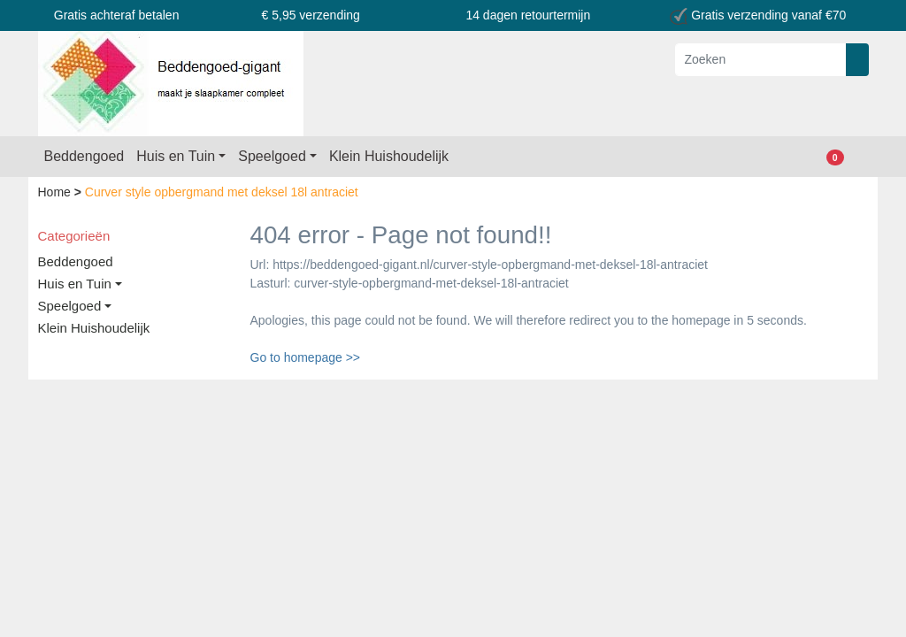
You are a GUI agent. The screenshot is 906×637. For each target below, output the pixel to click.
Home (56, 192)
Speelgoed (272, 156)
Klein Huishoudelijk (389, 156)
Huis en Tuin (175, 156)
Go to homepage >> (305, 357)
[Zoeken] (761, 59)
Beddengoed (84, 156)
